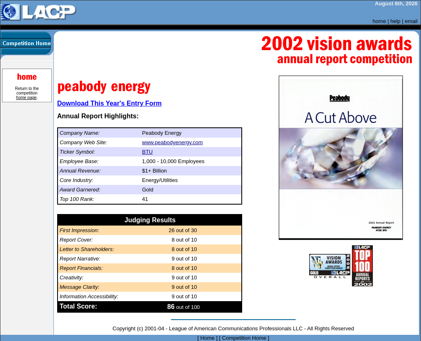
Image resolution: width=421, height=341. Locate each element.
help (396, 21)
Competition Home (244, 338)
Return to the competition (27, 93)
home (379, 21)
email (411, 21)
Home (207, 338)
